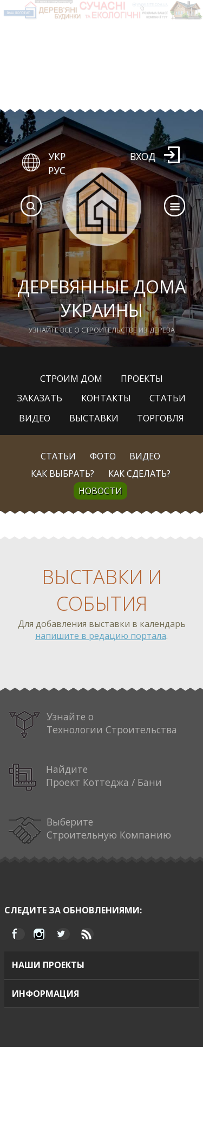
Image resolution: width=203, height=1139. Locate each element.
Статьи (167, 398)
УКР (57, 156)
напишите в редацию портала (100, 636)
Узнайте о (93, 725)
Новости (100, 491)
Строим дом (71, 378)
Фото (103, 456)
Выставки (94, 418)
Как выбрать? (62, 473)
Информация (45, 994)
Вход (142, 156)
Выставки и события (102, 590)
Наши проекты (48, 965)
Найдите (85, 777)
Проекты (142, 378)
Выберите (90, 830)
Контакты (106, 398)
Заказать (39, 398)
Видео (34, 418)
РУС (57, 170)
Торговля (160, 418)
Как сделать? (139, 473)
